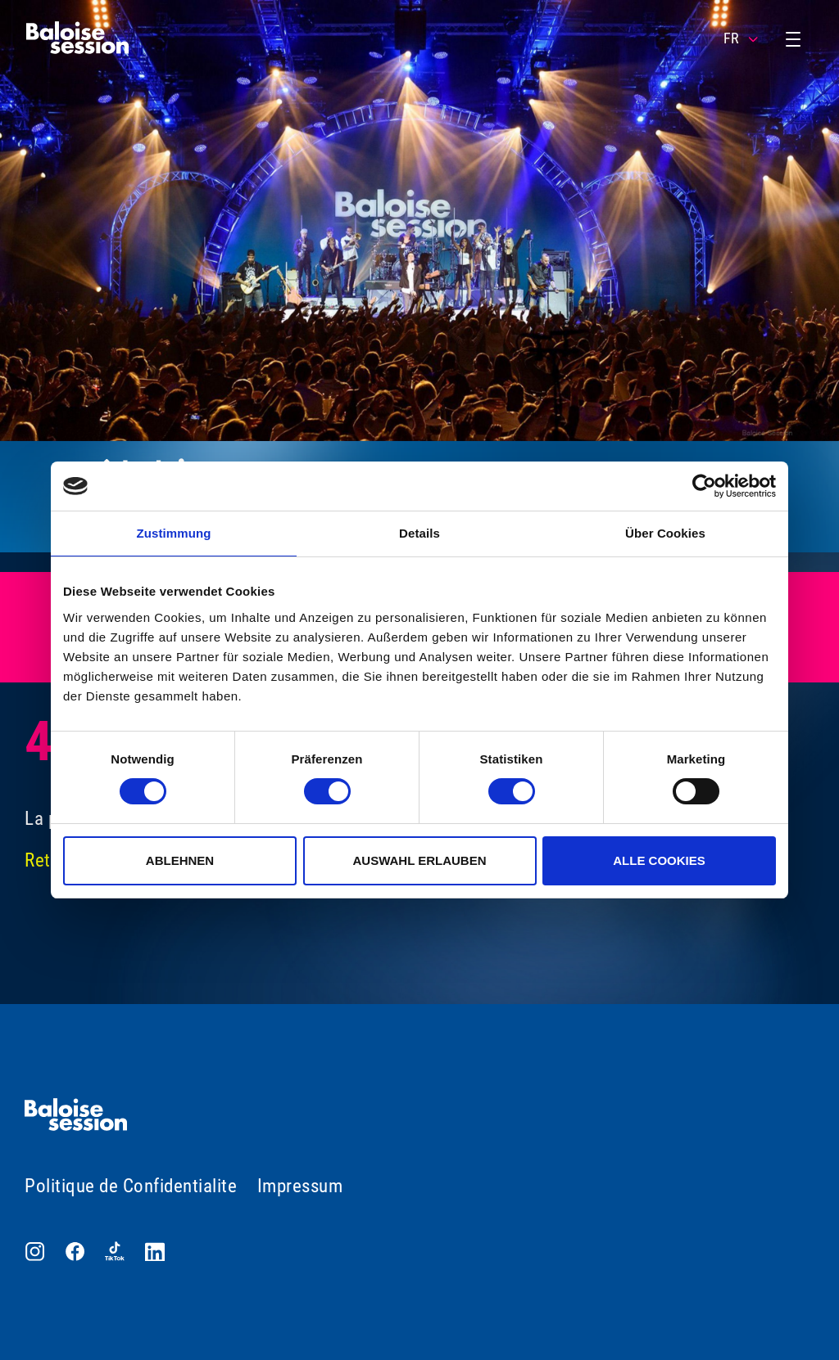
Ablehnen (180, 860)
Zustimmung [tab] (174, 533)
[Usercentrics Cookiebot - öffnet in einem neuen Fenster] (704, 486)
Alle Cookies (659, 860)
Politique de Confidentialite (131, 1186)
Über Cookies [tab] (665, 533)
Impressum (300, 1186)
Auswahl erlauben (419, 860)
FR (741, 38)
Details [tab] (419, 533)
